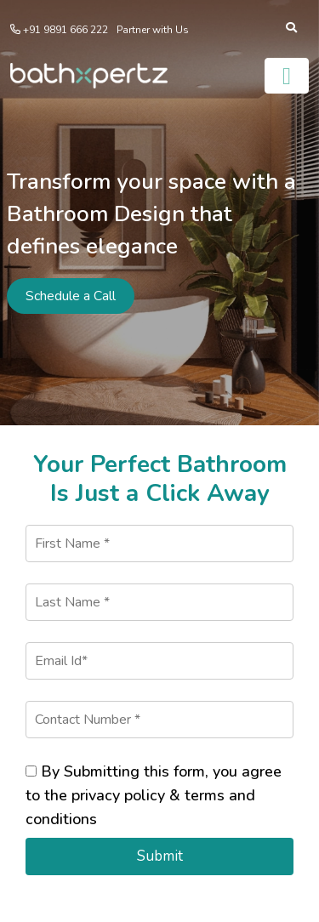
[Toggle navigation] (287, 76)
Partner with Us (153, 30)
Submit (160, 856)
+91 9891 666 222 (64, 30)
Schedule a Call (71, 296)
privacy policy (118, 795)
